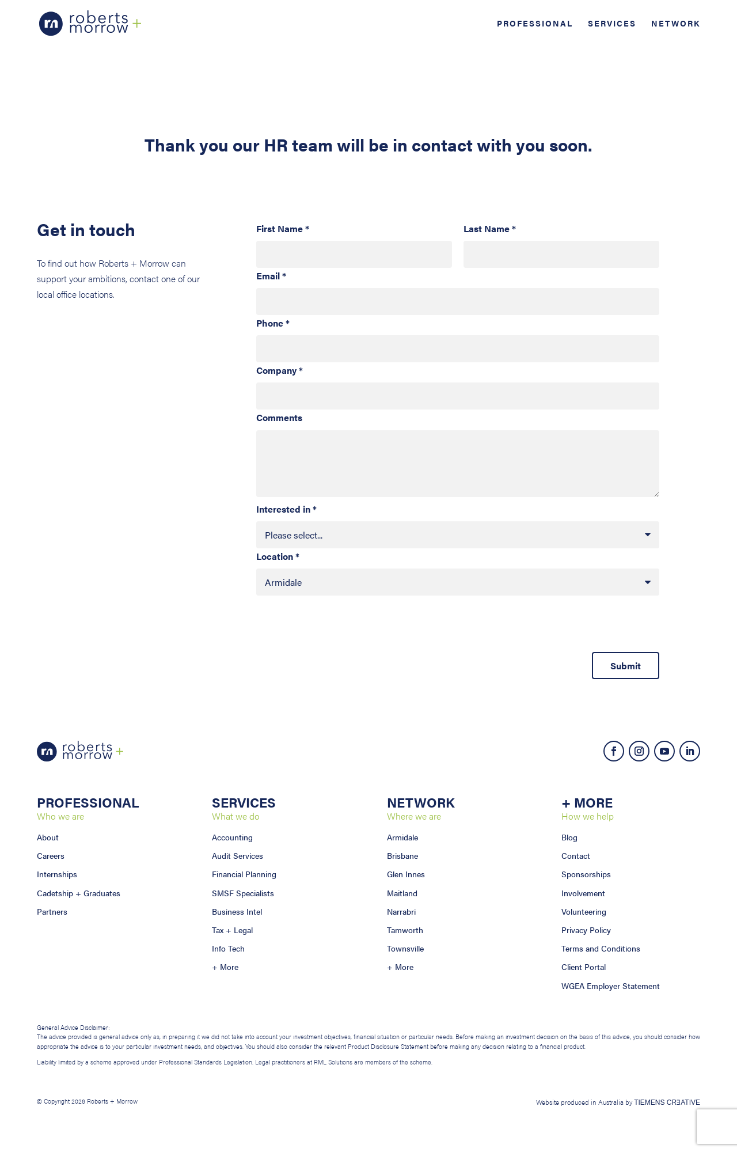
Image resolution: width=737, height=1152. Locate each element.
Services (612, 24)
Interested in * (286, 509)
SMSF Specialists (243, 893)
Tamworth (405, 929)
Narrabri (401, 911)
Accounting (232, 837)
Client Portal (583, 966)
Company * (279, 370)
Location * (277, 556)
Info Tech (228, 948)
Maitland (402, 893)
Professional (535, 24)
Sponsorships (586, 874)
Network (675, 24)
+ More (225, 966)
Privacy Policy (586, 929)
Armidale (402, 837)
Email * (271, 275)
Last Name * (490, 228)
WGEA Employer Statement (610, 985)
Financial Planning (244, 874)
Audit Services (237, 855)
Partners (52, 911)
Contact (575, 855)
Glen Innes (406, 874)
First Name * (282, 228)
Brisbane (402, 855)
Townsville (405, 948)
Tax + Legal (232, 929)
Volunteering (583, 911)
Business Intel (237, 911)
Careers (50, 855)
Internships (57, 874)
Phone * (273, 322)
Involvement (583, 893)
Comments (279, 417)
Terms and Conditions (600, 948)
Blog (569, 837)
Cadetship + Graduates (78, 893)
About (48, 837)
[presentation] (343, 629)
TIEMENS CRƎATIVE (667, 1102)
